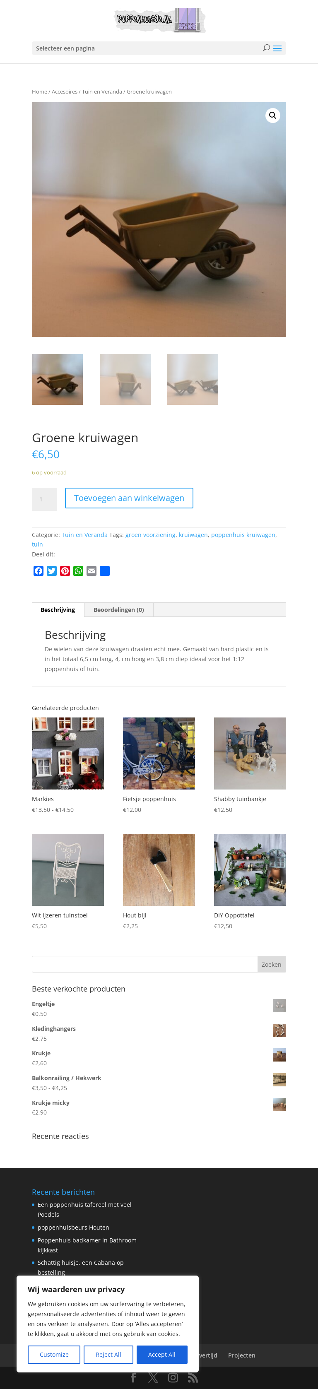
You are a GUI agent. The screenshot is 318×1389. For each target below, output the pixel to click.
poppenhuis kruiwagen (243, 535)
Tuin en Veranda (102, 91)
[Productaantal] (44, 499)
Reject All (108, 1354)
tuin (37, 544)
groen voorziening (150, 535)
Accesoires (64, 91)
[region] (108, 1324)
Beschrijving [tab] (58, 610)
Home (39, 91)
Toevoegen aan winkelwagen (129, 497)
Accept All (162, 1354)
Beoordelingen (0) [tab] (119, 610)
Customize (54, 1354)
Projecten (241, 1355)
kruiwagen (193, 535)
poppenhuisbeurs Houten (73, 1227)
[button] (272, 115)
